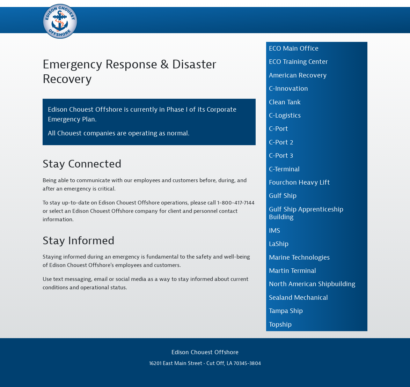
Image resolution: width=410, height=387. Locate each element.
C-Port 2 (281, 142)
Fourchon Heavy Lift (299, 182)
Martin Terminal (292, 271)
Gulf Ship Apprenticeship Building (306, 213)
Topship (280, 324)
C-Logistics (285, 115)
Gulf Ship (282, 196)
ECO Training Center (298, 62)
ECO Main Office (294, 48)
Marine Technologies (299, 257)
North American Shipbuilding (312, 284)
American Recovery (298, 75)
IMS (274, 230)
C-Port (278, 129)
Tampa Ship (286, 311)
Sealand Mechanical (298, 297)
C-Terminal (284, 169)
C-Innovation (288, 88)
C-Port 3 (281, 155)
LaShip (278, 244)
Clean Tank (285, 102)
